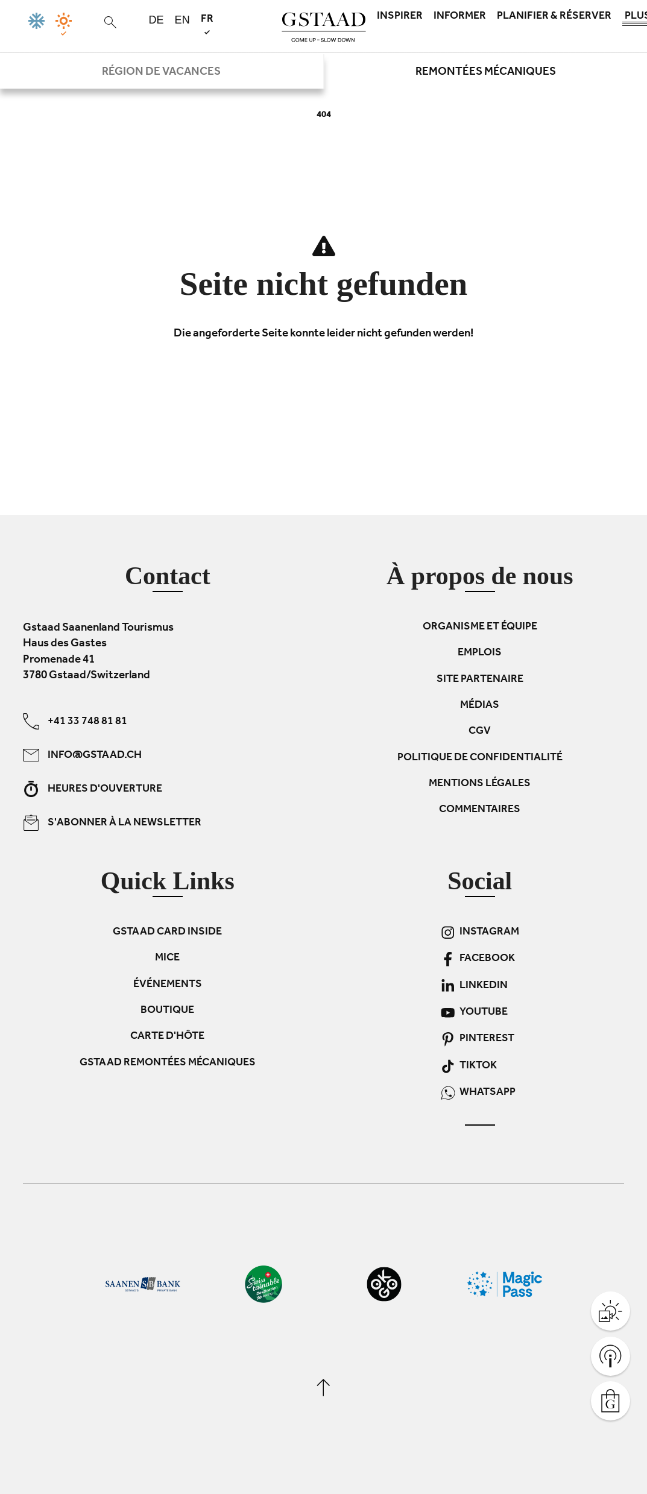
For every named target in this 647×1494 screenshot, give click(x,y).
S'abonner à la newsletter (112, 822)
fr (207, 23)
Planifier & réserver (554, 16)
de (156, 20)
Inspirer (400, 16)
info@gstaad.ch (82, 754)
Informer (460, 16)
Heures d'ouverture (92, 788)
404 (324, 115)
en (182, 20)
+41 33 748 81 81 (75, 721)
